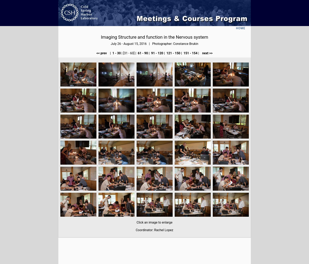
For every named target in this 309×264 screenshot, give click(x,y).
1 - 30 (116, 53)
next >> (206, 53)
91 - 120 (156, 53)
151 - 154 (190, 53)
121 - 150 (173, 53)
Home (240, 28)
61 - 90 (142, 53)
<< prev (102, 53)
